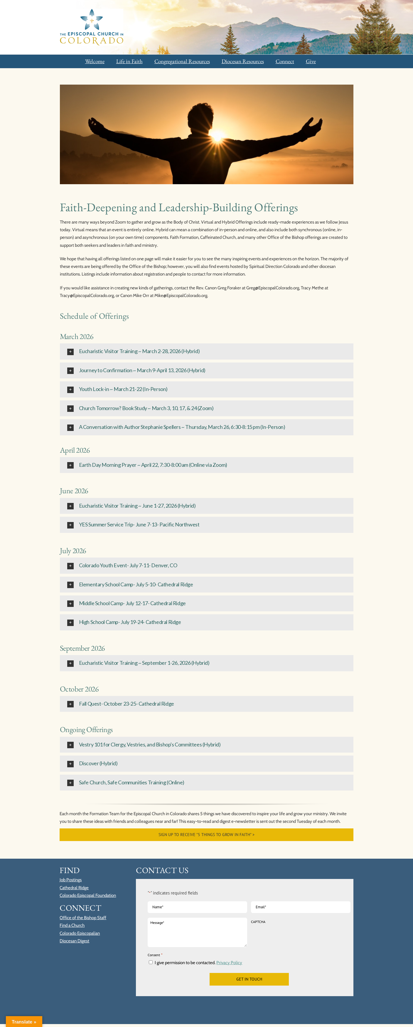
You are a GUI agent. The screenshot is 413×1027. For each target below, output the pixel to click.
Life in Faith (129, 61)
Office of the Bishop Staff (83, 917)
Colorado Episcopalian (80, 933)
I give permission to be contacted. (198, 962)
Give (311, 61)
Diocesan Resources (243, 61)
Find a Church (72, 925)
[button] (206, 351)
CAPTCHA (258, 921)
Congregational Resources (182, 61)
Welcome (94, 61)
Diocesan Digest (74, 941)
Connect (285, 61)
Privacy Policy (229, 962)
